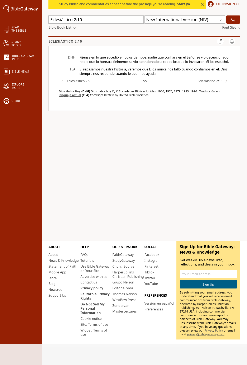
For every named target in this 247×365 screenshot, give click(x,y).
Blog (52, 283)
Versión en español (159, 303)
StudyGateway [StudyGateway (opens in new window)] (123, 260)
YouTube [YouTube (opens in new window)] (151, 283)
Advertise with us (93, 276)
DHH (71, 57)
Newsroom (57, 289)
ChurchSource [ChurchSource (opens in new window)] (123, 266)
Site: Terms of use (94, 324)
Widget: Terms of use (93, 332)
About (53, 254)
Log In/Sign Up (227, 4)
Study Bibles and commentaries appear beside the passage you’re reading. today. (139, 4)
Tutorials (87, 260)
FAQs (84, 254)
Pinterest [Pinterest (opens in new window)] (151, 266)
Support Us (57, 295)
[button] (223, 4)
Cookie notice (91, 318)
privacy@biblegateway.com (205, 334)
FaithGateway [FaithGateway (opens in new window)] (123, 254)
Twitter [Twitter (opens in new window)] (149, 278)
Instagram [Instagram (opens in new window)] (152, 260)
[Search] (233, 19)
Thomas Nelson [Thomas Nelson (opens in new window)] (124, 294)
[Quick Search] (96, 19)
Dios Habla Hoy (70, 91)
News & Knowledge (63, 260)
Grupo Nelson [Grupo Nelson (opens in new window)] (123, 282)
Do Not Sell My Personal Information (92, 308)
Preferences (153, 309)
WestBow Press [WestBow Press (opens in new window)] (124, 299)
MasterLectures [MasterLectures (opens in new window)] (124, 311)
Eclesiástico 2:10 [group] (65, 41)
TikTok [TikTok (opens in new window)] (149, 272)
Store (52, 278)
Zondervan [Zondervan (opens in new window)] (120, 305)
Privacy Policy (214, 330)
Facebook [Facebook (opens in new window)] (152, 254)
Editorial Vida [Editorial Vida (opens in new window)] (122, 288)
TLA (72, 69)
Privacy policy (91, 288)
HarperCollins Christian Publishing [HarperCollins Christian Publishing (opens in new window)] (128, 274)
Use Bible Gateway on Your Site (94, 268)
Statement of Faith (62, 266)
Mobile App (57, 272)
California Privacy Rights (95, 296)
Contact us (88, 282)
